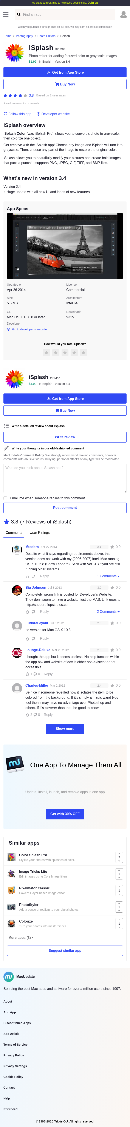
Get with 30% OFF (65, 814)
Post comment (65, 507)
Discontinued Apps (17, 1023)
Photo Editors (46, 36)
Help (6, 1098)
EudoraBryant (36, 623)
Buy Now (65, 84)
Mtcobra (32, 547)
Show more (65, 728)
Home (7, 36)
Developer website (53, 114)
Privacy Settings (15, 1066)
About (7, 1001)
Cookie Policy (13, 1077)
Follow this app (17, 114)
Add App (9, 1012)
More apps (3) (19, 937)
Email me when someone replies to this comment (47, 498)
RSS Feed (10, 1109)
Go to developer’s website (27, 329)
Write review (65, 437)
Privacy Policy (13, 1055)
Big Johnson (35, 587)
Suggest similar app (65, 950)
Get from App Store (65, 72)
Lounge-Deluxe (37, 650)
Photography (24, 36)
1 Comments (109, 576)
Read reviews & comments (21, 103)
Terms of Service (15, 1044)
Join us (93, 2)
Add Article (11, 1034)
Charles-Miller (36, 685)
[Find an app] (18, 14)
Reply (44, 576)
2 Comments (109, 611)
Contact (9, 1088)
